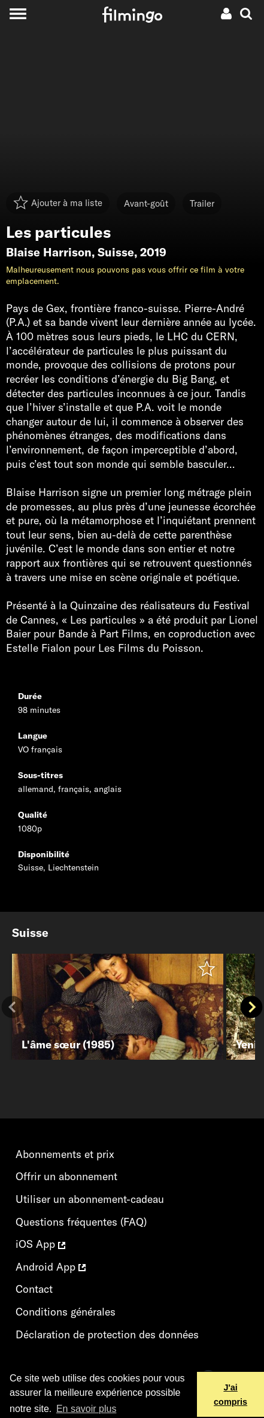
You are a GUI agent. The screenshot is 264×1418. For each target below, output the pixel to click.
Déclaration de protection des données (107, 1334)
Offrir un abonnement (66, 1176)
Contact (34, 1289)
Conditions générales (66, 1312)
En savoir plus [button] (86, 1409)
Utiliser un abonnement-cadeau (90, 1199)
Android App (51, 1267)
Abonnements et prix (65, 1154)
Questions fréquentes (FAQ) (81, 1222)
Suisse (116, 252)
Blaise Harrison (49, 252)
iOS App (40, 1244)
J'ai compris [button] (230, 1395)
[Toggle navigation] (17, 13)
